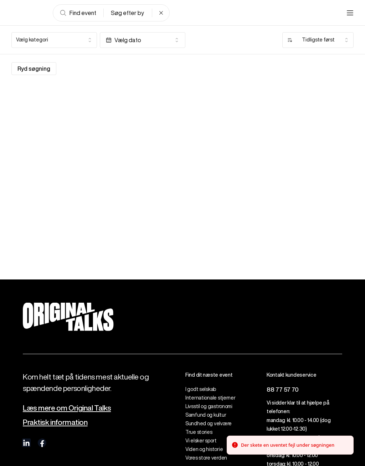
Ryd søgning (33, 68)
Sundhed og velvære (208, 423)
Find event (78, 12)
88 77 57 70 (283, 389)
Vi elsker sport (201, 440)
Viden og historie (204, 449)
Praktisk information (55, 422)
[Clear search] (161, 12)
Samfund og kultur (205, 414)
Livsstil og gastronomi (208, 406)
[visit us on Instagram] (57, 442)
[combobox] (54, 40)
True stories (198, 432)
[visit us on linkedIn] (26, 442)
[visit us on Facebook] (42, 442)
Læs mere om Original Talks (67, 408)
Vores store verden (206, 457)
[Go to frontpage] (28, 13)
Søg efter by (127, 13)
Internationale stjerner (210, 397)
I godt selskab (200, 389)
